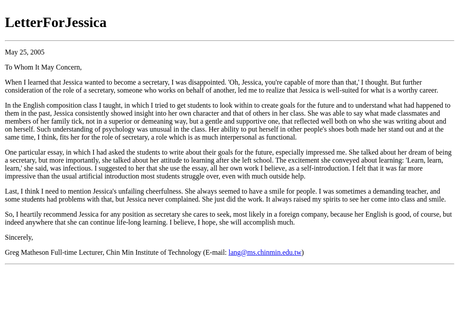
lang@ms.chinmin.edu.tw (265, 252)
